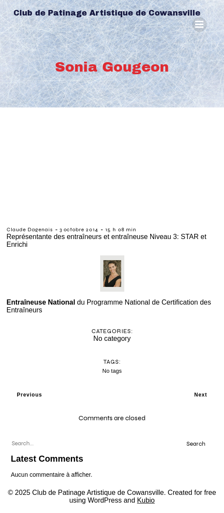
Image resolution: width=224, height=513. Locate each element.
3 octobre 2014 (79, 230)
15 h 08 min (120, 230)
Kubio (146, 500)
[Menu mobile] (199, 24)
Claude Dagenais (29, 230)
